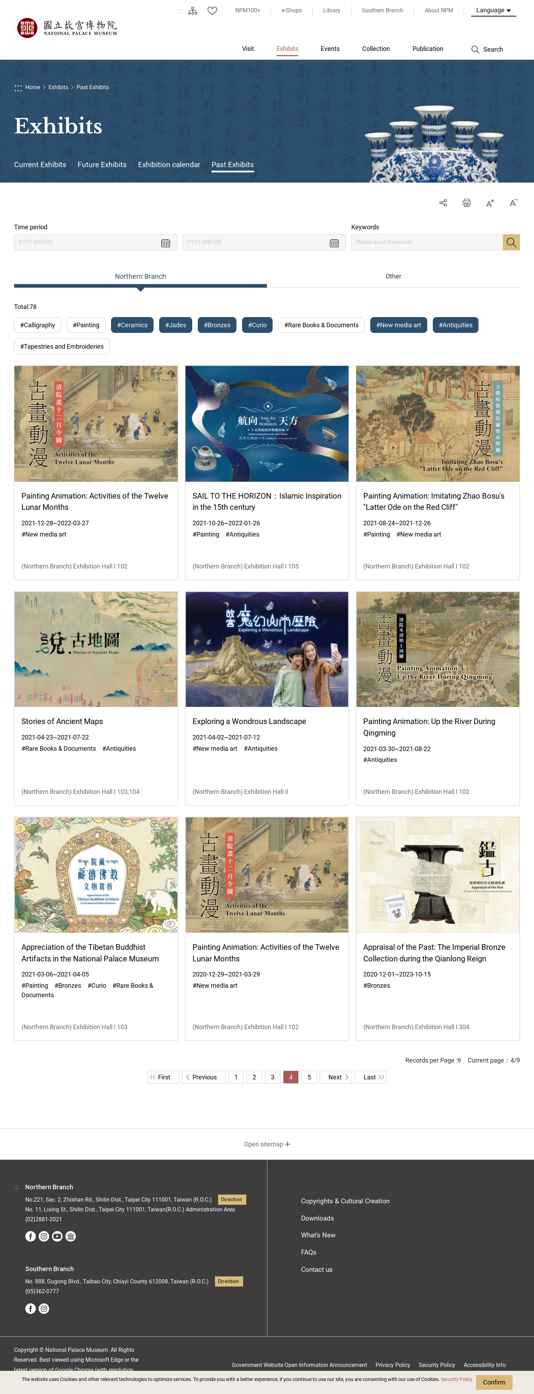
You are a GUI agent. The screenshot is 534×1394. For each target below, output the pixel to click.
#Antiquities (456, 325)
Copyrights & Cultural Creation (345, 1201)
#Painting (86, 325)
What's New (318, 1235)
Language (490, 10)
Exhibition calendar (169, 164)
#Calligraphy (37, 325)
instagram (44, 1236)
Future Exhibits (102, 164)
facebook (30, 1236)
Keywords (365, 227)
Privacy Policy (393, 1365)
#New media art (398, 325)
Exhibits (58, 87)
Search (511, 242)
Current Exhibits (40, 164)
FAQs (309, 1252)
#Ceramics (132, 325)
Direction (231, 1200)
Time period (30, 227)
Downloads (317, 1218)
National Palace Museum (66, 28)
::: (180, 10)
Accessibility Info (485, 1365)
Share (443, 203)
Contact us (317, 1269)
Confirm (494, 1382)
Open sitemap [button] (263, 1144)
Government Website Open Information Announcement (299, 1365)
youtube (57, 1236)
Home (32, 87)
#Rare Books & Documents (321, 325)
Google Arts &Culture (70, 1236)
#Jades (175, 325)
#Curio (257, 325)
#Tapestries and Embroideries (62, 346)
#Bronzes (217, 325)
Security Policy (457, 1379)
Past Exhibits (93, 87)
